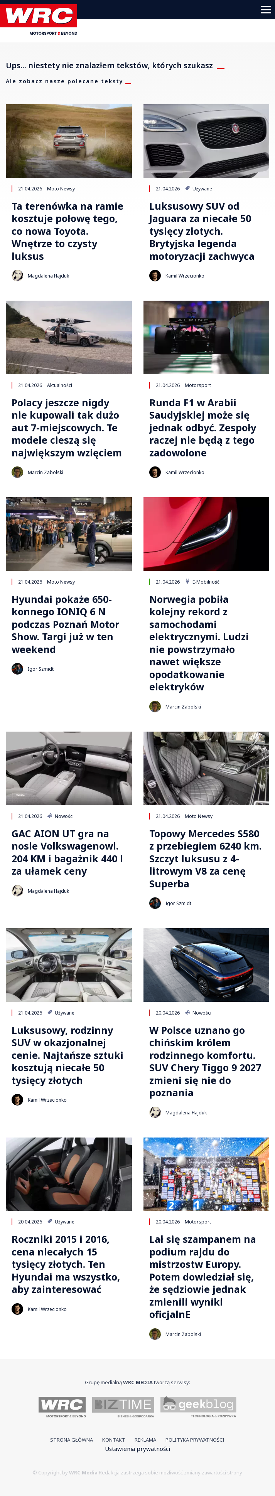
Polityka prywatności (194, 1439)
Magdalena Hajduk (48, 276)
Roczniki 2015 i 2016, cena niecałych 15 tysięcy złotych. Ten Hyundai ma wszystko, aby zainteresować (66, 1264)
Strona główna (71, 1439)
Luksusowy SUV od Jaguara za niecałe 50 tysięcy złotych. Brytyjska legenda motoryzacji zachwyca (202, 231)
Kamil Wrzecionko (184, 276)
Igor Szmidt (41, 669)
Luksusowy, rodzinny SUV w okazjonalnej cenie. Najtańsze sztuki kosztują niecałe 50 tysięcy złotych (67, 1055)
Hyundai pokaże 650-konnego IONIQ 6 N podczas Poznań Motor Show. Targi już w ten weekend (65, 624)
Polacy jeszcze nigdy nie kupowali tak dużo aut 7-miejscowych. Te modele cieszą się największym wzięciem (67, 427)
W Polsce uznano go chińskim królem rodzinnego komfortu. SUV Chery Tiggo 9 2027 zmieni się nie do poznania (205, 1061)
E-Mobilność (202, 582)
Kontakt (113, 1439)
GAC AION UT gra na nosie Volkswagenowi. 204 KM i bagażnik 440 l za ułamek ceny (67, 852)
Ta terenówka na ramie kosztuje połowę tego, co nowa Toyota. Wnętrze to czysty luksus (67, 231)
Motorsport (198, 385)
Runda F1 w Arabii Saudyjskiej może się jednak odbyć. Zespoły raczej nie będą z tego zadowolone (202, 427)
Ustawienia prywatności (137, 1448)
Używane (198, 188)
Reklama (145, 1439)
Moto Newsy (61, 188)
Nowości (60, 816)
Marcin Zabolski (45, 472)
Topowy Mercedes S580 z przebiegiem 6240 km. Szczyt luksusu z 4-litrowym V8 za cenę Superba (205, 858)
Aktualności (59, 385)
